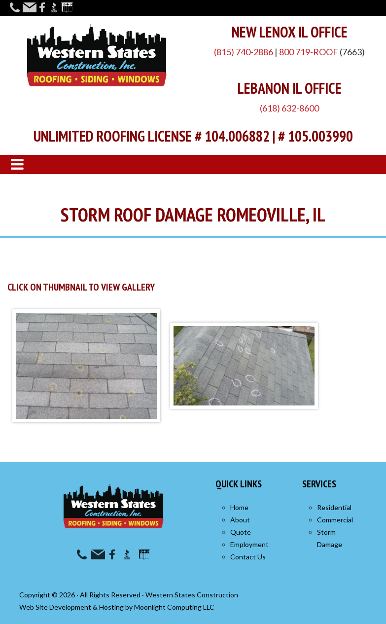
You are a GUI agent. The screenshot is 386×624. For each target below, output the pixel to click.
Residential (334, 507)
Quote (240, 532)
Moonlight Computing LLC (174, 607)
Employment (249, 544)
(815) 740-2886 (243, 51)
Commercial (335, 519)
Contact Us (248, 556)
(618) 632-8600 (289, 108)
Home (239, 507)
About (240, 519)
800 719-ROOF (308, 51)
